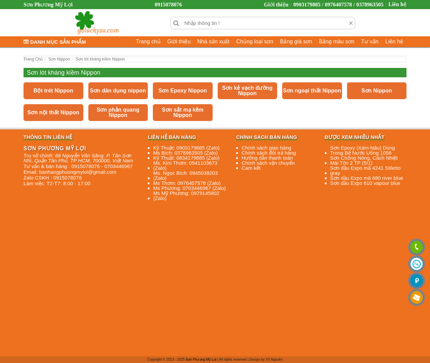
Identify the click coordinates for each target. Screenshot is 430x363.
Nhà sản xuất (213, 41)
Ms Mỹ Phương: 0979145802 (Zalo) (186, 196)
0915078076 (168, 4)
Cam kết (251, 167)
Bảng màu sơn (336, 41)
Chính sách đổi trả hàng (269, 152)
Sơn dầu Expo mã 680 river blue (366, 177)
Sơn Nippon (376, 90)
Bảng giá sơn (296, 41)
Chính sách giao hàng (266, 147)
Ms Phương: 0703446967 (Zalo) (189, 188)
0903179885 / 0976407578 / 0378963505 (338, 4)
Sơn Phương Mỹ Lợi (201, 359)
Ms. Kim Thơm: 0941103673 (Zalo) (185, 165)
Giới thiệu (276, 4)
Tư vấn (370, 41)
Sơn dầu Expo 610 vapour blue (365, 183)
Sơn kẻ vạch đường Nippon (247, 90)
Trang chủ (148, 41)
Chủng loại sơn (254, 41)
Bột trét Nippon (53, 90)
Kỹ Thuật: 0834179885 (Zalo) (186, 157)
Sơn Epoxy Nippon (183, 90)
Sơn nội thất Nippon (53, 112)
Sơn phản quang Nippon (118, 112)
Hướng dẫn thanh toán (267, 157)
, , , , (78, 158)
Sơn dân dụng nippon (118, 90)
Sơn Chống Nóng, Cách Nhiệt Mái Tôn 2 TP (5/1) (364, 160)
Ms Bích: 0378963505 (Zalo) (185, 152)
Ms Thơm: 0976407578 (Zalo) (187, 183)
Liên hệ (397, 4)
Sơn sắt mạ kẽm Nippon (183, 112)
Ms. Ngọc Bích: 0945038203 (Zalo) (185, 175)
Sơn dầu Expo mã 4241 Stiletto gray (365, 170)
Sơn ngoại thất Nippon (312, 90)
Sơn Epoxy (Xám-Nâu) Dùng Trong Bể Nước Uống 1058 (362, 150)
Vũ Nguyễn (274, 359)
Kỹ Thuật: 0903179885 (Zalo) (186, 147)
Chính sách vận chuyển (268, 162)
